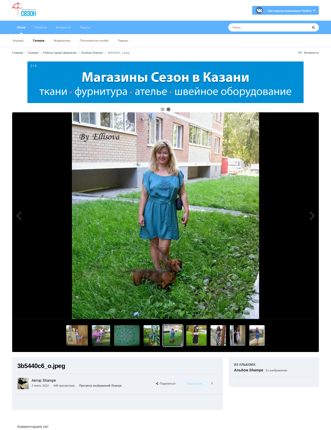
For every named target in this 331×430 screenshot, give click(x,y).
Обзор (21, 30)
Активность (63, 27)
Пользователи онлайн (94, 40)
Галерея (38, 40)
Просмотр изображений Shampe (100, 385)
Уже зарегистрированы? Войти (291, 10)
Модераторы (62, 40)
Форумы (18, 40)
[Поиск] (258, 27)
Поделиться (166, 383)
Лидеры (123, 40)
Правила (41, 27)
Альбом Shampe (248, 370)
